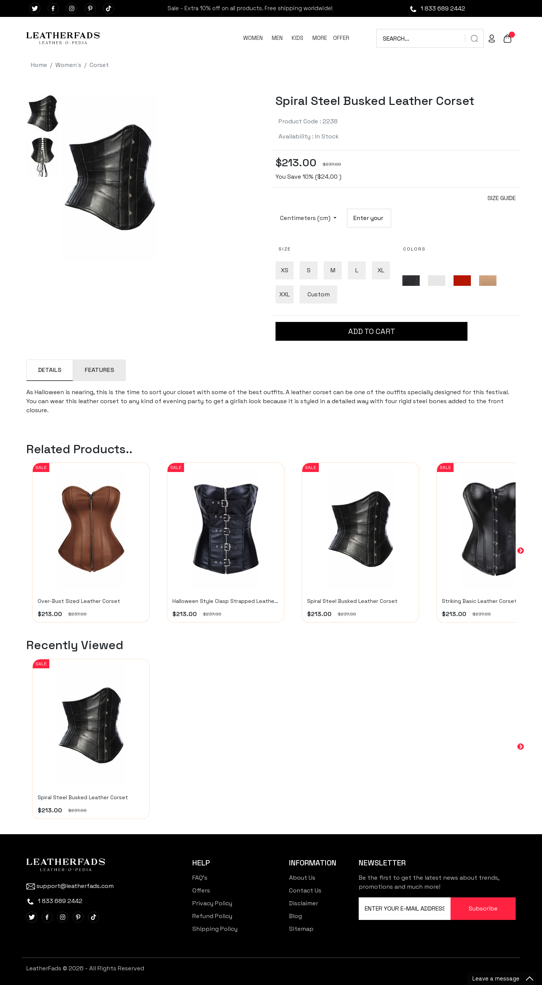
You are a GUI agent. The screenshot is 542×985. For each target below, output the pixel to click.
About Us (302, 878)
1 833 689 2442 (437, 8)
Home (39, 65)
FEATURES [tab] (99, 370)
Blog (295, 916)
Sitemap (301, 929)
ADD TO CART (371, 331)
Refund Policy (212, 916)
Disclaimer (303, 903)
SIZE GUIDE (501, 198)
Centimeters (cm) (306, 218)
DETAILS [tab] (49, 370)
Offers (201, 890)
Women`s (68, 65)
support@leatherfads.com (70, 886)
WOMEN (253, 37)
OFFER (341, 37)
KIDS (297, 37)
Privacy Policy (212, 903)
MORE (319, 37)
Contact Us (305, 890)
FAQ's (199, 878)
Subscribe (483, 908)
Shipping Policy (215, 929)
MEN (277, 37)
